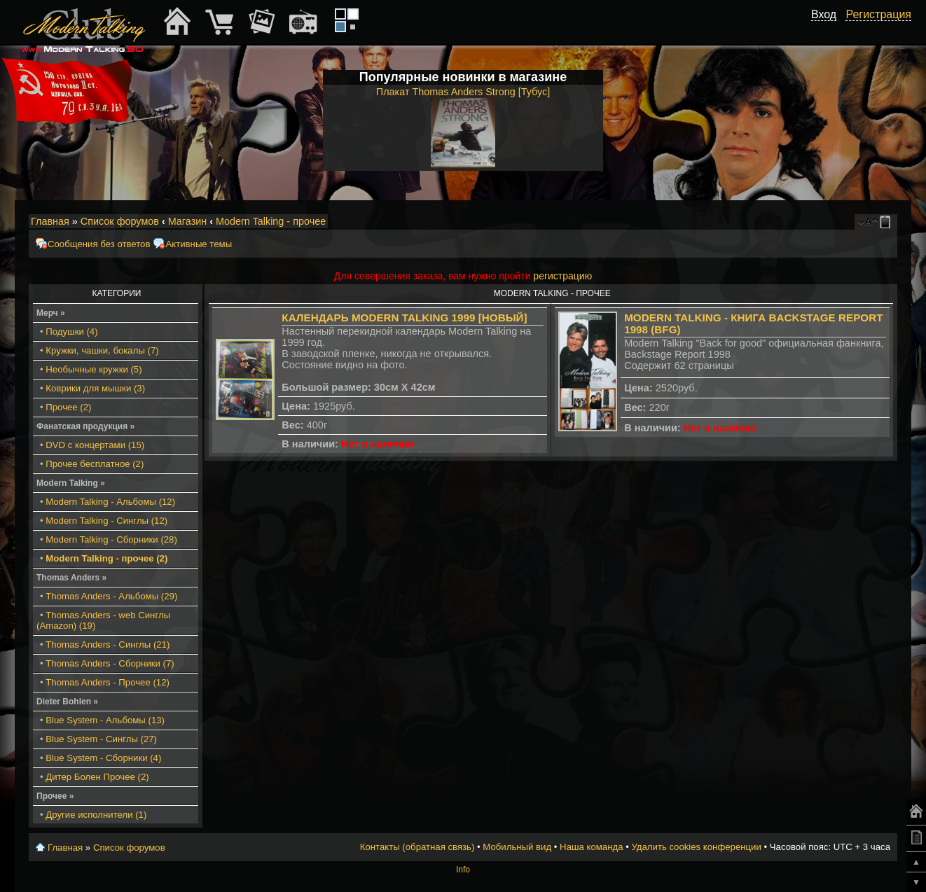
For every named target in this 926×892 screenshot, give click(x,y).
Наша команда (591, 847)
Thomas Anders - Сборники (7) (110, 663)
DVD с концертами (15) (95, 445)
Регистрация (878, 14)
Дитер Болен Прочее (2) (97, 777)
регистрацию (562, 275)
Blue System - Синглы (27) (101, 739)
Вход (823, 14)
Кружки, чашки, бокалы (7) (102, 350)
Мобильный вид (887, 222)
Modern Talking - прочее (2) (106, 558)
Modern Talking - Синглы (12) (106, 520)
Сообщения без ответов (99, 244)
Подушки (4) (71, 331)
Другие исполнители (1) (96, 814)
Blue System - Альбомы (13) (105, 720)
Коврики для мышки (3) (95, 388)
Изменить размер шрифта (868, 222)
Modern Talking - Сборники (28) (111, 539)
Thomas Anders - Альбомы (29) (111, 596)
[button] (828, 30)
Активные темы (198, 244)
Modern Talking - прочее (271, 221)
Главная (50, 221)
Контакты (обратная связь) (417, 847)
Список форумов (120, 221)
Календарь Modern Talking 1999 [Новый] (404, 317)
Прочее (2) (68, 407)
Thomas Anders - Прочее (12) (108, 682)
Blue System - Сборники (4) (103, 758)
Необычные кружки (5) (93, 369)
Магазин (187, 221)
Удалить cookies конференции (696, 847)
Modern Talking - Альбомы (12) (110, 501)
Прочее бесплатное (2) (95, 464)
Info (463, 869)
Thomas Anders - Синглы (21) (108, 644)
